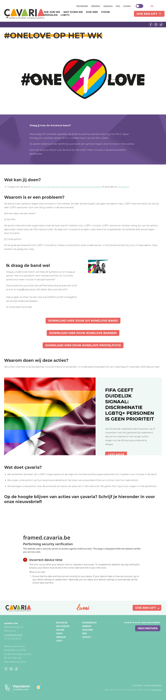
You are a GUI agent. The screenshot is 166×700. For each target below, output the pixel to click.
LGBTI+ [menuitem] (65, 15)
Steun (59, 633)
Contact (127, 6)
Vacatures (108, 6)
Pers (118, 6)
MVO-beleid (137, 685)
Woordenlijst (82, 6)
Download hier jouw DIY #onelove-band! (83, 320)
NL (152, 6)
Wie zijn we (61, 622)
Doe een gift (147, 13)
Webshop (95, 6)
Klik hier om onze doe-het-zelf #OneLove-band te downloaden (66, 187)
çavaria (24, 13)
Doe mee (60, 630)
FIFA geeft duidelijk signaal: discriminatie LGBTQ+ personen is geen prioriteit (129, 404)
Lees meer (116, 454)
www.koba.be (157, 690)
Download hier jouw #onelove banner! (83, 333)
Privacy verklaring (153, 685)
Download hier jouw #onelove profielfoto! (83, 345)
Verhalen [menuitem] (50, 15)
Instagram (156, 24)
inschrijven (148, 628)
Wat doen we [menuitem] (73, 12)
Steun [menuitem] (105, 12)
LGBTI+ (59, 641)
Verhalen (61, 637)
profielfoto (123, 187)
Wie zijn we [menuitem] (52, 12)
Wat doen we (62, 626)
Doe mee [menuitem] (92, 12)
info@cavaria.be (13, 635)
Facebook (151, 24)
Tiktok (161, 24)
